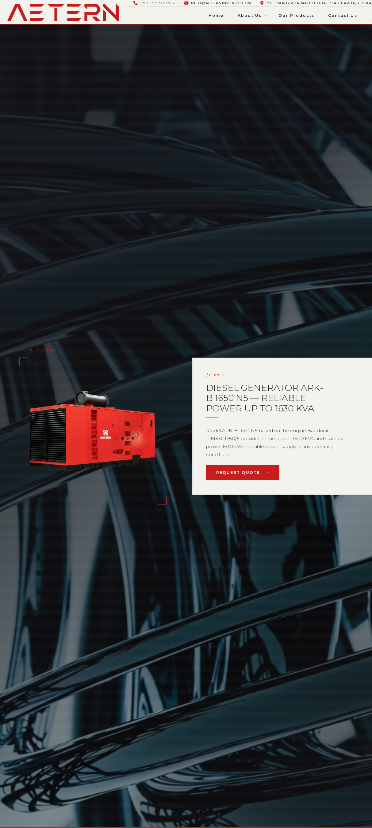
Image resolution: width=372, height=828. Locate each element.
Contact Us (342, 15)
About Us (250, 15)
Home (216, 15)
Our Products (296, 15)
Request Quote (238, 472)
